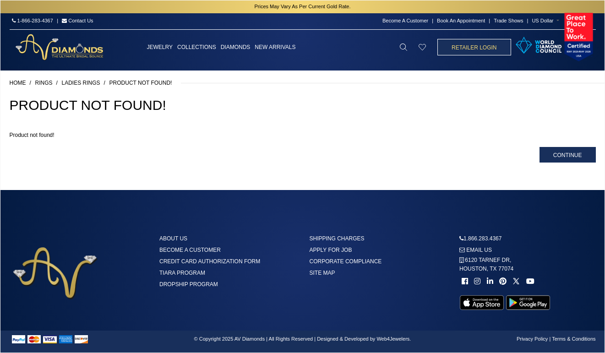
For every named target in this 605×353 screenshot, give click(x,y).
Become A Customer (405, 20)
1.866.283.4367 (482, 238)
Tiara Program (182, 273)
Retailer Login (474, 47)
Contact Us (77, 20)
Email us (475, 250)
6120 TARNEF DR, (486, 264)
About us (173, 238)
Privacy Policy (532, 339)
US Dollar (542, 20)
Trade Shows (508, 20)
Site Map (322, 273)
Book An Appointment (461, 20)
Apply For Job (331, 250)
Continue (567, 155)
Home (18, 83)
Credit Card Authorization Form (209, 261)
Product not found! (140, 83)
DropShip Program (188, 284)
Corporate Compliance (346, 261)
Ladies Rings (81, 83)
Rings (44, 83)
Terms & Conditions (573, 339)
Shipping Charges (337, 238)
